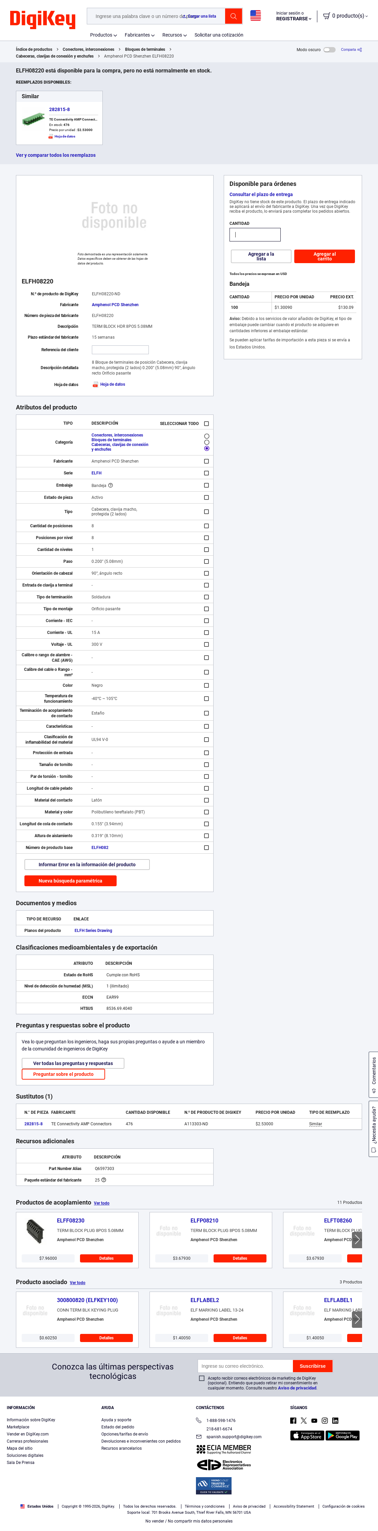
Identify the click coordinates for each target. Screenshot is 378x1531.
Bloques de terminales (145, 49)
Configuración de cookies (343, 1506)
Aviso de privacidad (297, 1387)
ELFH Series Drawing (93, 930)
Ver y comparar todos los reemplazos (56, 155)
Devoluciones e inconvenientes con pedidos (141, 1441)
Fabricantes (137, 35)
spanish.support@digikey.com (229, 1437)
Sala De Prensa (21, 1462)
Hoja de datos (108, 384)
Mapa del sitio (20, 1448)
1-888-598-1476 (216, 1421)
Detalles (106, 1258)
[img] (42, 20)
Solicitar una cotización (219, 35)
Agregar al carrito (325, 256)
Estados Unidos (37, 1506)
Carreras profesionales (27, 1441)
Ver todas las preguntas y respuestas (73, 1063)
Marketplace (18, 1427)
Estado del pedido (117, 1427)
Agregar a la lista (261, 256)
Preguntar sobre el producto (63, 1074)
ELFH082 (100, 847)
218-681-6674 (214, 1429)
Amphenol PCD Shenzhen (115, 304)
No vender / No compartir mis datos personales (189, 1521)
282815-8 (59, 109)
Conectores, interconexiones (88, 49)
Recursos (172, 35)
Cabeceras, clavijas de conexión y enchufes (55, 56)
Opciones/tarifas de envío (124, 1434)
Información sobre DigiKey (31, 1420)
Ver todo (102, 1203)
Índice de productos (34, 49)
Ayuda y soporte (116, 1420)
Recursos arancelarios (121, 1448)
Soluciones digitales (25, 1455)
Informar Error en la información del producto (87, 864)
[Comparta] (351, 49)
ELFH (96, 473)
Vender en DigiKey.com (28, 1434)
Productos (101, 35)
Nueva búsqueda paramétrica (70, 881)
